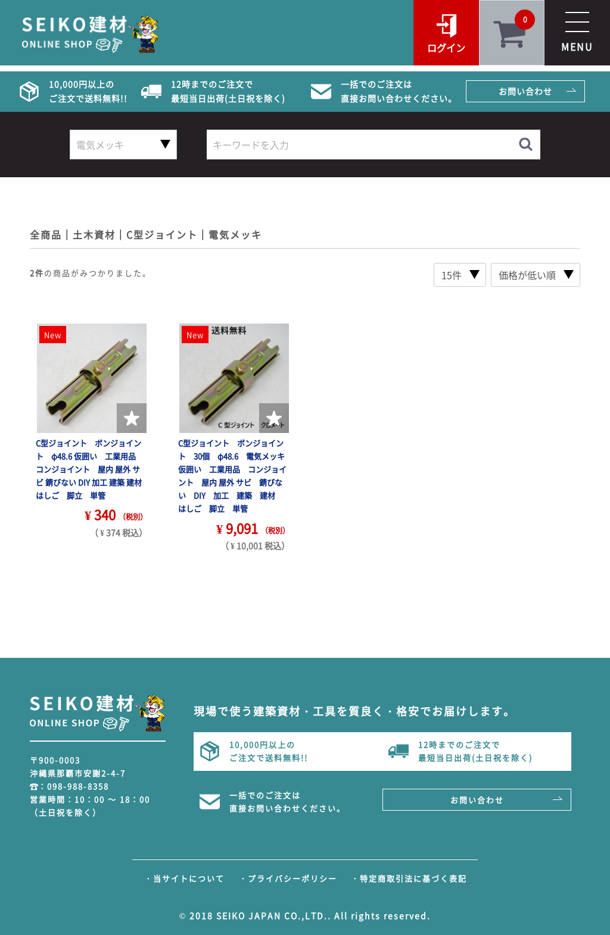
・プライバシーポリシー (288, 878)
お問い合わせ (525, 91)
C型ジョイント (162, 234)
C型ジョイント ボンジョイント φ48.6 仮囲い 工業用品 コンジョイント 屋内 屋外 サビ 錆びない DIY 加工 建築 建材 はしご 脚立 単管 (93, 469)
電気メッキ (235, 234)
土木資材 (94, 234)
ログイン (446, 47)
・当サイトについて (184, 878)
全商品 (46, 234)
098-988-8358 (78, 786)
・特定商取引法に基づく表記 (409, 878)
